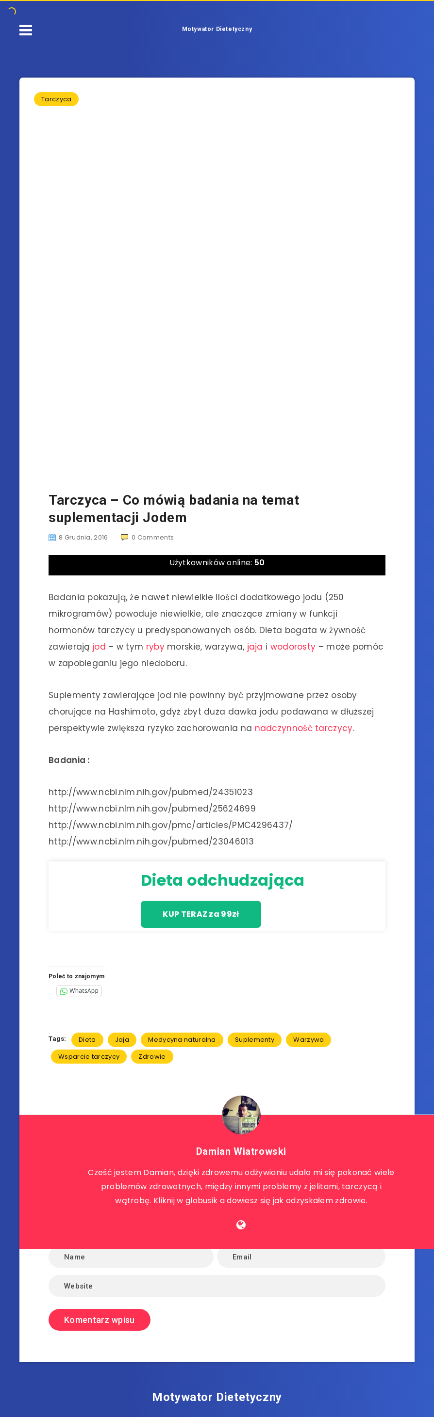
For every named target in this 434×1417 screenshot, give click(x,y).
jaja (255, 647)
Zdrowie (152, 1056)
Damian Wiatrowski (241, 1151)
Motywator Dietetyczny (217, 29)
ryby (155, 647)
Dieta (87, 1039)
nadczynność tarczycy (304, 728)
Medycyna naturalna (182, 1039)
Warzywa (308, 1039)
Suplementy (254, 1039)
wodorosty (293, 647)
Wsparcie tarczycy (88, 1056)
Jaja (122, 1039)
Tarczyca (56, 99)
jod (99, 647)
